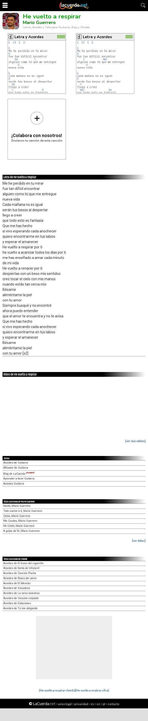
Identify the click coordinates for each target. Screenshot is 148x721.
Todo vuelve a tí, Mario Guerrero (22, 511)
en (98, 704)
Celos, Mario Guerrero (16, 516)
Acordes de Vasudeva (16, 588)
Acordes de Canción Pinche (19, 573)
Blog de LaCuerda (19, 473)
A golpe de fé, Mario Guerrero (21, 531)
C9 (14, 42)
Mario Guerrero (39, 22)
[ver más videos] (135, 441)
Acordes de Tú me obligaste (20, 608)
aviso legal (65, 704)
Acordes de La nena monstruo (21, 593)
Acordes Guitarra (13, 483)
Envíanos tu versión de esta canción (36, 127)
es (92, 704)
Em (16, 59)
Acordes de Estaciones (17, 603)
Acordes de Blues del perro (19, 578)
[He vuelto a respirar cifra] (92, 690)
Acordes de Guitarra (15, 462)
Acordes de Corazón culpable (21, 598)
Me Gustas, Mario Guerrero (20, 520)
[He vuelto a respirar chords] (57, 690)
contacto (113, 704)
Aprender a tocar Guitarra (18, 478)
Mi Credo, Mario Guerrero (18, 526)
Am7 (105, 59)
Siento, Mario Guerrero (16, 506)
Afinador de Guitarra (15, 467)
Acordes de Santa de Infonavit (21, 568)
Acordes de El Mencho (16, 583)
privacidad (81, 704)
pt (104, 704)
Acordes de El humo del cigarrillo (23, 563)
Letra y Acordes (29, 36)
